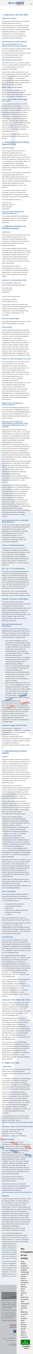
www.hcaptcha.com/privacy (10, 1258)
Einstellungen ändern (26, 1347)
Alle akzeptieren (25, 1342)
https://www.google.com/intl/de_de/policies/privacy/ (17, 1192)
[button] (31, 4)
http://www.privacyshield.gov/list (11, 1250)
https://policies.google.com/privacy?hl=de (14, 1135)
